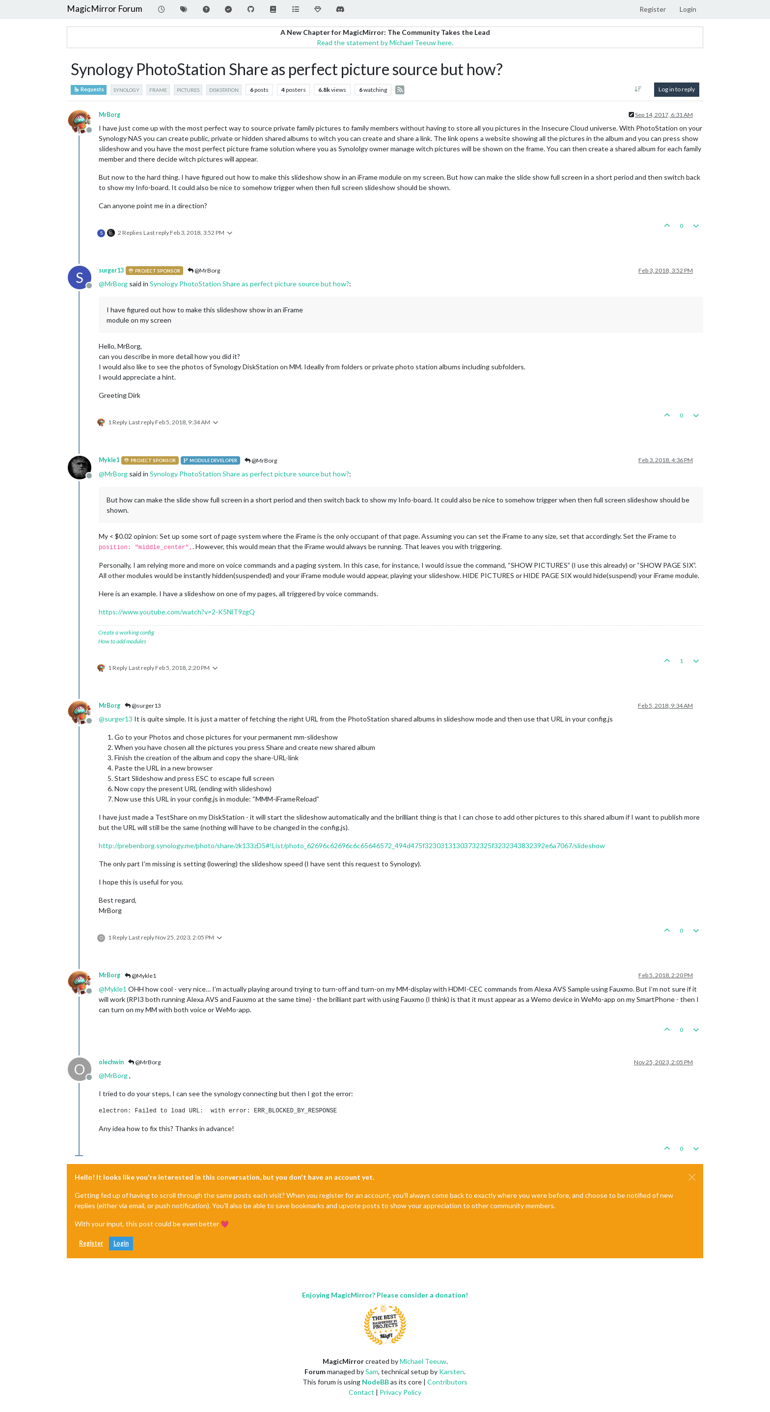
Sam (371, 1371)
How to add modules (122, 641)
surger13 (111, 270)
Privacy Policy (400, 1392)
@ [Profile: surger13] (116, 719)
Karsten (451, 1371)
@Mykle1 (140, 975)
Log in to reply (677, 89)
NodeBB (375, 1382)
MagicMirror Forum (104, 8)
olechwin (111, 1062)
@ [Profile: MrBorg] (113, 283)
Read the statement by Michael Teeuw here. (385, 42)
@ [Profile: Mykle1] (113, 989)
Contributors (447, 1382)
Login (121, 1243)
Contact (361, 1392)
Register (91, 1243)
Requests (88, 89)
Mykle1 (109, 460)
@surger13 (143, 705)
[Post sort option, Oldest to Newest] (638, 89)
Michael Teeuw (423, 1361)
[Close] (692, 1177)
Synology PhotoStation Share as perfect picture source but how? (249, 283)
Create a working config (126, 632)
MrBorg (109, 114)
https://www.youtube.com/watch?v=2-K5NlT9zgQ (177, 612)
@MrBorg (204, 270)
